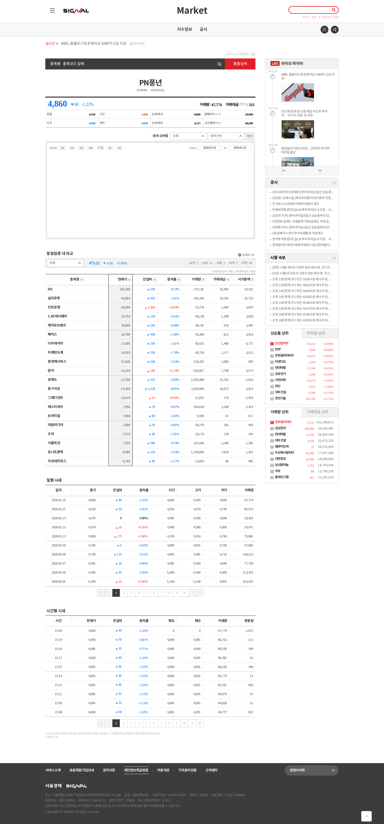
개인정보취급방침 (136, 770)
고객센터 (211, 770)
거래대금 (221, 280)
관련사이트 (314, 770)
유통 (188, 136)
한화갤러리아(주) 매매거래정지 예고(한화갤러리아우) (305, 245)
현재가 (124, 280)
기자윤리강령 (187, 770)
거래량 (198, 280)
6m (91, 148)
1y (109, 148)
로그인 (324, 30)
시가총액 (246, 280)
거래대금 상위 (317, 412)
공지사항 (109, 770)
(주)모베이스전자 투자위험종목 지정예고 (297, 233)
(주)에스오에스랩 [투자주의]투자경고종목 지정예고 (304, 198)
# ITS (306, 17)
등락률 (174, 280)
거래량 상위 (279, 412)
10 (184, 593)
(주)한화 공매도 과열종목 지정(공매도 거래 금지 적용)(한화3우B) (312, 222)
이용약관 (163, 770)
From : (193, 148)
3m (81, 148)
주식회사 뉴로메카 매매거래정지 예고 (295, 204)
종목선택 (226, 136)
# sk (314, 17)
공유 (335, 30)
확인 (249, 136)
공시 (203, 29)
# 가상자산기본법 (329, 17)
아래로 (320, 170)
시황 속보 (278, 257)
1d (62, 148)
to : (226, 148)
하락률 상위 (316, 333)
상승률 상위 (279, 333)
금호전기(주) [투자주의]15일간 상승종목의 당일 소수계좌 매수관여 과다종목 (319, 216)
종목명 (77, 280)
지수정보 (184, 29)
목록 (50, 8)
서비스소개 (53, 770)
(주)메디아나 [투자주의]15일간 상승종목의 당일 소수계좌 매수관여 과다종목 (319, 227)
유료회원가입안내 (82, 770)
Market (192, 11)
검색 (219, 64)
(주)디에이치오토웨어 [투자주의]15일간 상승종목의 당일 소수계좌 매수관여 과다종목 (325, 192)
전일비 (149, 280)
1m (72, 148)
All (119, 148)
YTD (100, 148)
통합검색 (240, 64)
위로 (283, 170)
